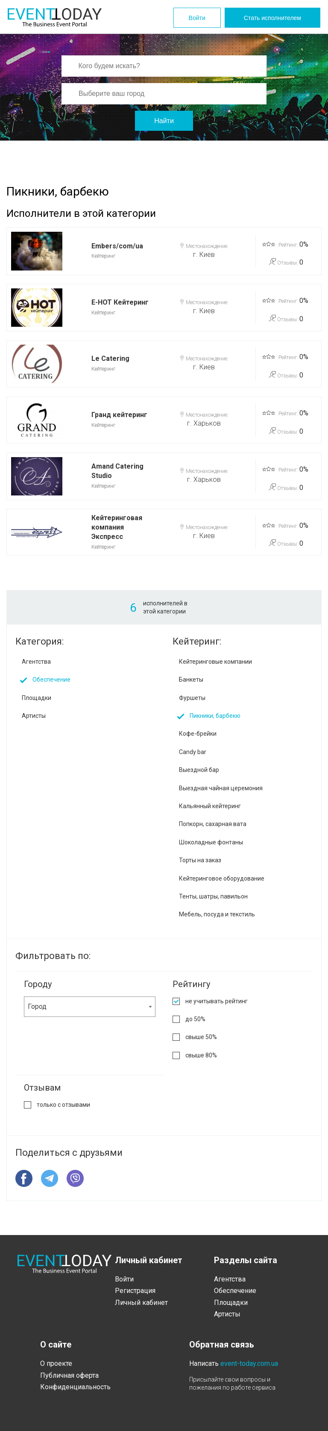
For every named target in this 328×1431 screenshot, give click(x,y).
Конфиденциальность (75, 1387)
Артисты (34, 715)
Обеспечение (51, 679)
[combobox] (89, 1006)
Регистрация (135, 1291)
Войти (197, 17)
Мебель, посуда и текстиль (217, 914)
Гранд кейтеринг (119, 415)
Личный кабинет (141, 1303)
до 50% (195, 1019)
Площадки (36, 697)
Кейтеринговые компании (215, 661)
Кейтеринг (103, 256)
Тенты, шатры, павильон (213, 896)
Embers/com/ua (117, 246)
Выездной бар (199, 769)
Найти (164, 120)
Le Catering (110, 358)
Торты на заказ (200, 860)
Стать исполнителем (272, 17)
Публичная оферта (69, 1375)
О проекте (56, 1363)
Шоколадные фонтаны (211, 842)
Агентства (36, 661)
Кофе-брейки (198, 733)
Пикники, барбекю (215, 715)
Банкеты (191, 679)
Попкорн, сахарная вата (212, 824)
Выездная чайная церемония (221, 788)
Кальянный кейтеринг (210, 806)
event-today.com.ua (249, 1363)
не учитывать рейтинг (216, 1001)
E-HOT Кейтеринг (120, 302)
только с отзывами (63, 1104)
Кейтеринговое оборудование (221, 878)
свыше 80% (201, 1055)
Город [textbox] (37, 1006)
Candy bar (192, 752)
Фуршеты (192, 697)
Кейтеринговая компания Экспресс (116, 527)
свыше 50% (201, 1037)
